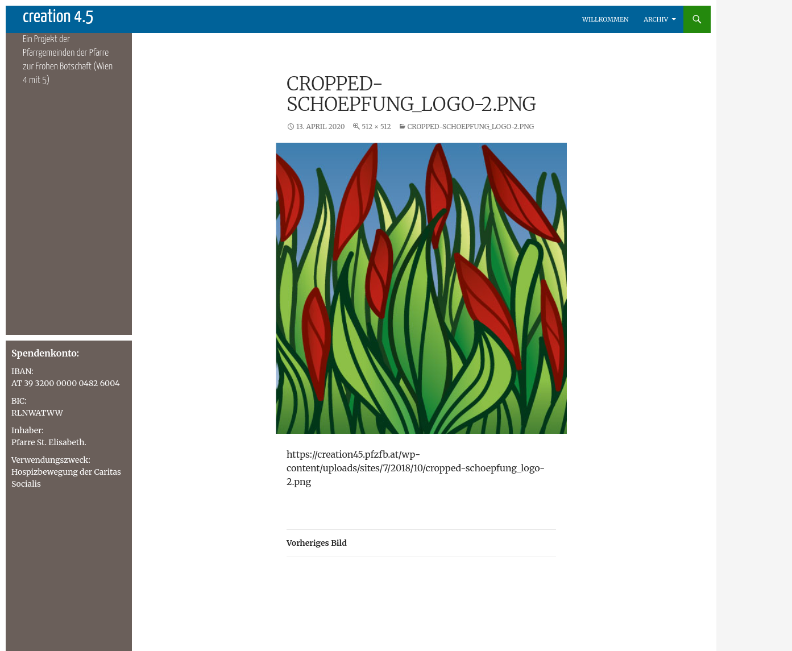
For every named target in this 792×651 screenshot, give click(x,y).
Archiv (656, 19)
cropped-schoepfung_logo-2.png (470, 126)
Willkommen (605, 19)
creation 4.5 (58, 17)
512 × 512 (376, 126)
